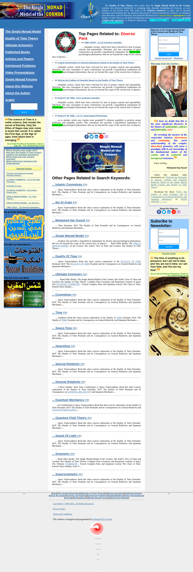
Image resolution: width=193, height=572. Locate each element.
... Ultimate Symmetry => (69, 274)
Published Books (17, 52)
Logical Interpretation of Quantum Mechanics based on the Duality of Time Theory (96, 63)
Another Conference (181, 20)
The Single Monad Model (23, 31)
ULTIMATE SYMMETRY (68, 284)
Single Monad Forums (21, 79)
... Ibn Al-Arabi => (64, 202)
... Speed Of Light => (66, 435)
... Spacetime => (63, 346)
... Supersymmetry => (67, 474)
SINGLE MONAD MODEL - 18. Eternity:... (23, 203)
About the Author (17, 93)
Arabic (10, 100)
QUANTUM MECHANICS (64, 410)
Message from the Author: (165, 63)
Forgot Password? (163, 58)
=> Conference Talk (159, 20)
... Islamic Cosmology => (69, 184)
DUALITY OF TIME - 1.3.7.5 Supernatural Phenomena (82, 116)
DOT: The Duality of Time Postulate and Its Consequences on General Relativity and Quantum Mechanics (169, 195)
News (75, 498)
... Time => (59, 312)
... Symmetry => (63, 453)
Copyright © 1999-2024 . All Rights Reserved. (73, 504)
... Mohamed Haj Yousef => (70, 220)
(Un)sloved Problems (20, 65)
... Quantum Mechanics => (70, 400)
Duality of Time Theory (21, 38)
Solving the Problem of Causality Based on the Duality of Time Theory (90, 80)
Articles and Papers (19, 59)
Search (83, 498)
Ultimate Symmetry (19, 45)
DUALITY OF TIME (131, 261)
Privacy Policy (59, 509)
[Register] (178, 58)
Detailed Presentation (112, 23)
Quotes (68, 498)
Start (54, 493)
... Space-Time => (64, 328)
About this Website (19, 86)
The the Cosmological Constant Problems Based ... (20, 174)
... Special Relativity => (68, 364)
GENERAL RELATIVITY (79, 392)
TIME (119, 318)
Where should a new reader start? (22, 150)
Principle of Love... (14, 186)
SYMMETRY (71, 464)
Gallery (119, 496)
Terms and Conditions (62, 514)
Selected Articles (24, 169)
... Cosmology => (64, 294)
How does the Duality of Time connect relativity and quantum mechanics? (24, 153)
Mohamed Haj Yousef (102, 519)
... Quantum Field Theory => (71, 417)
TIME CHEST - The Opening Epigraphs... (23, 207)
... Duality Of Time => (66, 256)
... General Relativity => (68, 382)
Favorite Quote (169, 253)
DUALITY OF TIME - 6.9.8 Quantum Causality (79, 98)
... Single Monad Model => (70, 235)
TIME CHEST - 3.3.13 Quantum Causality (103, 42)
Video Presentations (20, 72)
